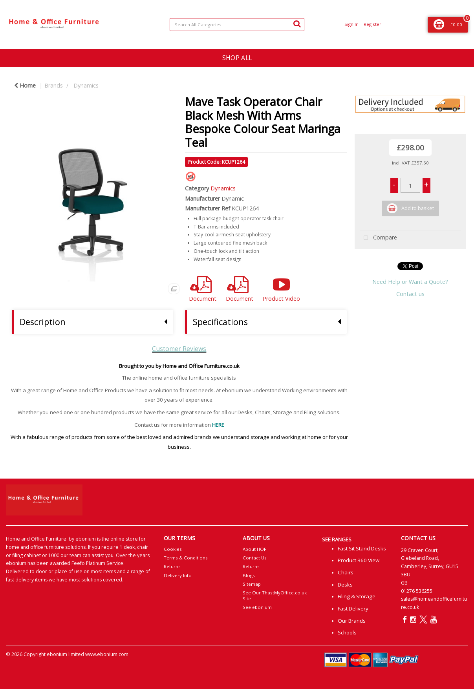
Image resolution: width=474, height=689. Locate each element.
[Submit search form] (297, 23)
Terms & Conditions (186, 558)
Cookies (173, 549)
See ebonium (257, 607)
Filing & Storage (356, 596)
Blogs (249, 575)
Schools (347, 632)
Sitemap (252, 584)
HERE (218, 424)
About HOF (254, 549)
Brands (53, 85)
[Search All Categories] (237, 24)
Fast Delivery (353, 608)
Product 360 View (358, 560)
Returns (172, 566)
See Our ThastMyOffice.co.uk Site (275, 595)
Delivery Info (178, 575)
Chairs (345, 572)
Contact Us (255, 558)
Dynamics (86, 85)
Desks (345, 584)
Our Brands (352, 620)
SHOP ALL (237, 57)
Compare (378, 238)
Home (25, 85)
